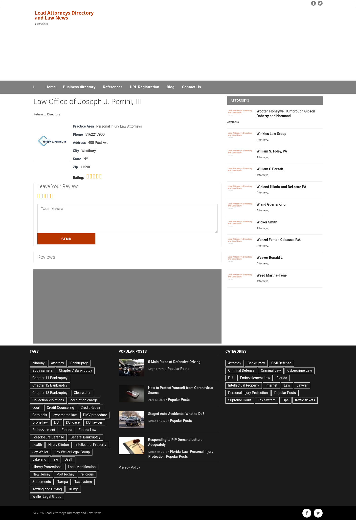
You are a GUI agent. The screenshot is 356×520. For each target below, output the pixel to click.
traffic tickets (305, 400)
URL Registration (144, 87)
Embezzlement (43, 430)
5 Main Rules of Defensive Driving (174, 362)
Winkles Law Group (271, 134)
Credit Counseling (60, 408)
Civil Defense (281, 363)
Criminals (39, 415)
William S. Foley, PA (272, 151)
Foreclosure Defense (48, 437)
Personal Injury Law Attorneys (119, 126)
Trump (73, 489)
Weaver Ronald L (270, 258)
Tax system (83, 482)
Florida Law (87, 430)
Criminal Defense (241, 370)
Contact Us (191, 87)
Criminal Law (271, 370)
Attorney (57, 363)
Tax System (267, 400)
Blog (171, 87)
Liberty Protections (47, 467)
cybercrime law (65, 415)
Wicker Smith (267, 222)
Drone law (40, 422)
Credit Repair (90, 408)
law (55, 459)
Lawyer (302, 385)
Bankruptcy (79, 363)
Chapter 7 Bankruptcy (75, 370)
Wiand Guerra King (271, 204)
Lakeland (39, 459)
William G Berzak (270, 169)
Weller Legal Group (46, 496)
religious (87, 474)
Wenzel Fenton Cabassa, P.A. (279, 240)
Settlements (41, 482)
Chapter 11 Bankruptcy (49, 378)
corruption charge (84, 400)
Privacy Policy (129, 467)
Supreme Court (239, 400)
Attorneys (233, 122)
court (36, 408)
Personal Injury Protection (248, 393)
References (113, 87)
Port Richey (65, 474)
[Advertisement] (228, 42)
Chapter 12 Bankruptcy (49, 385)
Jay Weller (40, 452)
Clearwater (82, 393)
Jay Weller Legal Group (72, 452)
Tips (285, 400)
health (37, 445)
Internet (271, 385)
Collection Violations (48, 400)
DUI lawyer (94, 422)
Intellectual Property (90, 445)
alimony (38, 363)
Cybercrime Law (299, 370)
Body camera (42, 370)
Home (50, 87)
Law (185, 452)
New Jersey (41, 474)
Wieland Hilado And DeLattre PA (281, 187)
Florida (67, 430)
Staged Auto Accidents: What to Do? (176, 414)
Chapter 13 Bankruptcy (49, 393)
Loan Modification (82, 467)
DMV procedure (95, 415)
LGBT (69, 459)
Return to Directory (46, 114)
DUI (57, 422)
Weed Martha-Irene (272, 275)
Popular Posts (178, 369)
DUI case (73, 422)
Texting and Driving (47, 489)
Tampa (62, 482)
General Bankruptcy (85, 437)
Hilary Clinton (58, 445)
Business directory (79, 87)
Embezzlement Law (255, 378)
